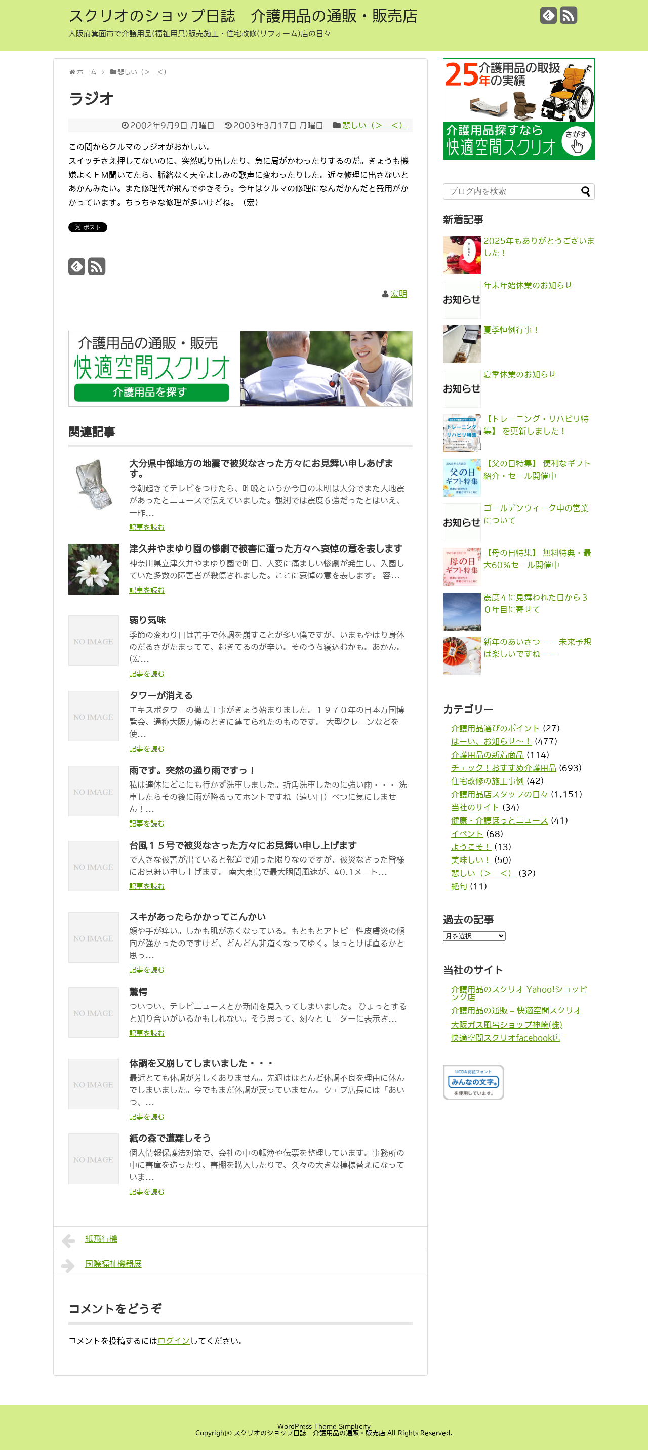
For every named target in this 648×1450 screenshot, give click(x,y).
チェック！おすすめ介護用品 (503, 768)
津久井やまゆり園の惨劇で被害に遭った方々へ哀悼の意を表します (265, 549)
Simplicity (355, 1426)
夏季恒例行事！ (511, 330)
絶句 (459, 886)
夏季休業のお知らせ (519, 374)
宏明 (399, 294)
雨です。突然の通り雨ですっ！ (193, 770)
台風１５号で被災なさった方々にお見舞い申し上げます (243, 845)
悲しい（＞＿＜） (374, 125)
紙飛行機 (89, 1241)
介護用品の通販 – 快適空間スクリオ (516, 1010)
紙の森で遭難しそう (170, 1138)
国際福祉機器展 (101, 1266)
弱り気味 (147, 620)
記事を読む (147, 527)
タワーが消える (161, 695)
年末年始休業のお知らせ (528, 285)
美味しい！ (471, 860)
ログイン (173, 1341)
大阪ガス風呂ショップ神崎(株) (506, 1025)
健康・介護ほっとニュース (499, 820)
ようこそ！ (471, 847)
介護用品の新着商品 (487, 755)
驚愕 (138, 992)
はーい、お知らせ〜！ (491, 741)
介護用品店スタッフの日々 (499, 794)
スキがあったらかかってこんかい (197, 917)
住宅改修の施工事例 (487, 781)
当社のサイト (475, 807)
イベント (467, 834)
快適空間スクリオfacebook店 (505, 1038)
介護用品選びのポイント (495, 728)
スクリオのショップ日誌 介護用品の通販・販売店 (243, 15)
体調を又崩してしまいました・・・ (202, 1063)
